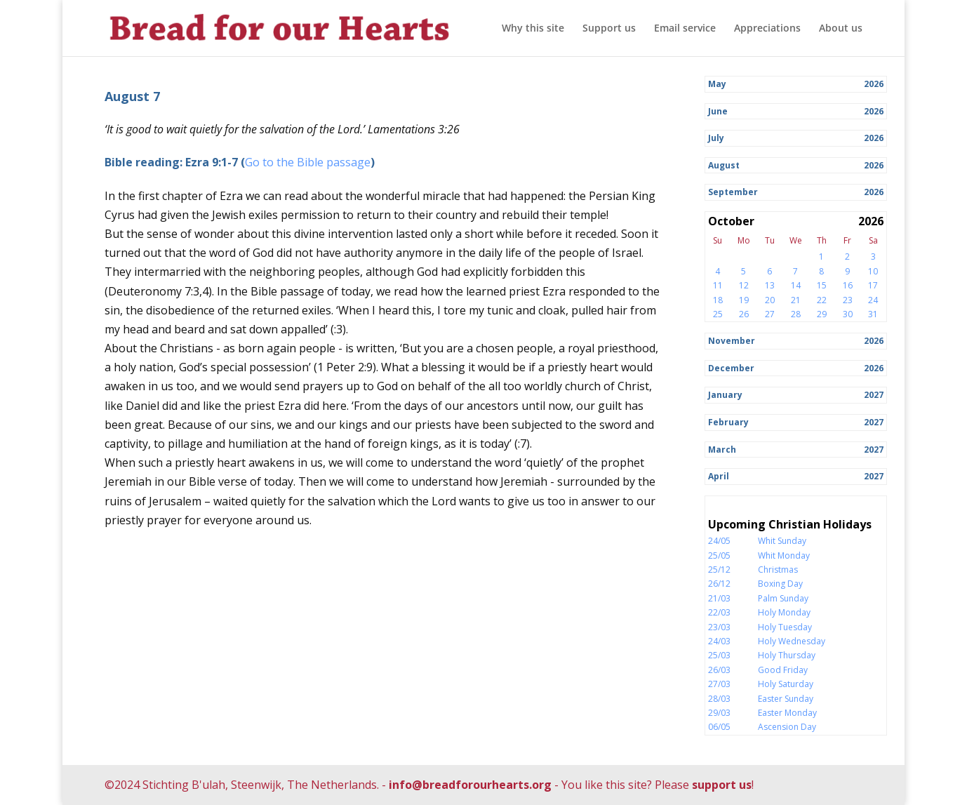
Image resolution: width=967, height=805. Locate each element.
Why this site (533, 28)
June (718, 111)
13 (770, 285)
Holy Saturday (785, 684)
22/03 (719, 612)
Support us (609, 28)
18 (718, 300)
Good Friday (783, 670)
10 (873, 271)
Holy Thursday (786, 655)
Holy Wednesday (791, 641)
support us (722, 784)
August (724, 165)
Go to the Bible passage (308, 162)
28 (796, 314)
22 (822, 300)
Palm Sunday (783, 598)
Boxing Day (780, 584)
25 (718, 314)
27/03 (719, 684)
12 (744, 285)
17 (873, 285)
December (731, 368)
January (725, 395)
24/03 (719, 641)
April (718, 476)
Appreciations (767, 28)
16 (848, 285)
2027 (873, 395)
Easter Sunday (785, 699)
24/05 (719, 541)
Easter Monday (787, 713)
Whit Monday (784, 555)
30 (848, 314)
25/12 (719, 570)
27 (770, 314)
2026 (873, 84)
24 (873, 300)
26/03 (719, 670)
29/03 (719, 713)
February (728, 422)
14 (796, 285)
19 (744, 300)
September (733, 192)
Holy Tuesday (785, 627)
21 (796, 300)
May (717, 84)
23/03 (719, 627)
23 (848, 300)
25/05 (719, 555)
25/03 (719, 655)
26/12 (719, 584)
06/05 (719, 727)
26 (744, 314)
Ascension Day (787, 727)
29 (822, 314)
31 (873, 314)
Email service (685, 28)
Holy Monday (784, 612)
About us (840, 28)
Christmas (778, 570)
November (731, 341)
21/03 (719, 598)
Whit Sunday (782, 541)
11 (718, 285)
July (716, 138)
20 (770, 300)
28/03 (719, 699)
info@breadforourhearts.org (470, 784)
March (722, 449)
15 (822, 285)
